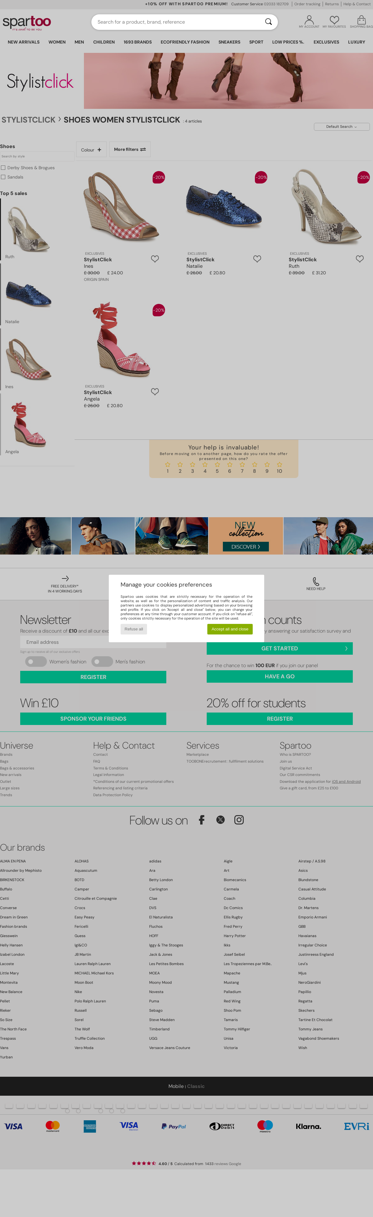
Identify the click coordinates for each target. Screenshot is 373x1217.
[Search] (268, 22)
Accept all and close (230, 629)
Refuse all (134, 629)
